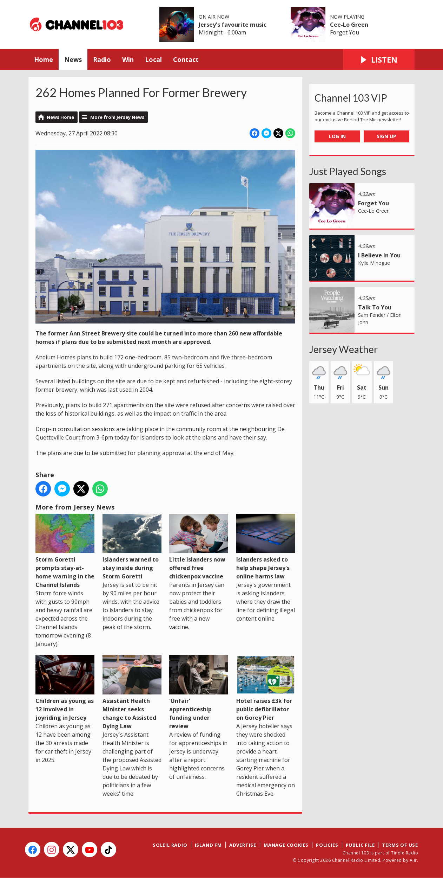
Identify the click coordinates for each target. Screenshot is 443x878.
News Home (60, 117)
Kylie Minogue (374, 262)
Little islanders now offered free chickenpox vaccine (198, 547)
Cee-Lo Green (349, 24)
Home (43, 59)
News (73, 59)
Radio (102, 59)
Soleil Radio (170, 845)
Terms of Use (400, 845)
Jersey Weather (343, 349)
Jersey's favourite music (232, 24)
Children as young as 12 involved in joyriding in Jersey (64, 688)
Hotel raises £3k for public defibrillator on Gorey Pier (265, 688)
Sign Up (386, 136)
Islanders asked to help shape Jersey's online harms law (265, 547)
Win (128, 59)
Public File (360, 845)
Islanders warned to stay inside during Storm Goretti (132, 547)
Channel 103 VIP (351, 98)
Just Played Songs (347, 171)
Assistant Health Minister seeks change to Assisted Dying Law (132, 692)
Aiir (413, 860)
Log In (337, 136)
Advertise (242, 845)
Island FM (208, 845)
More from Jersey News (117, 117)
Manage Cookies (286, 845)
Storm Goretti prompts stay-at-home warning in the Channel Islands (64, 551)
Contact (186, 59)
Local (153, 59)
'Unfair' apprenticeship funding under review (198, 692)
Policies (327, 845)
